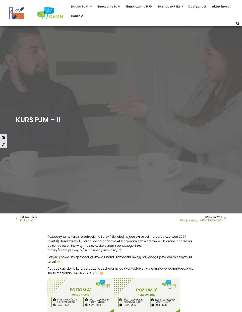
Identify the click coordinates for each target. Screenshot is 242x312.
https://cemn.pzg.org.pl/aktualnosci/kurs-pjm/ (82, 250)
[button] (237, 23)
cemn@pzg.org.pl (181, 268)
